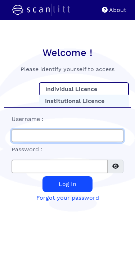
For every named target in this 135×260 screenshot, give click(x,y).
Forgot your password (67, 197)
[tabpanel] (67, 158)
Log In (67, 184)
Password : (27, 149)
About (114, 9)
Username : (28, 119)
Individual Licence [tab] (71, 89)
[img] (115, 166)
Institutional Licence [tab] (74, 101)
